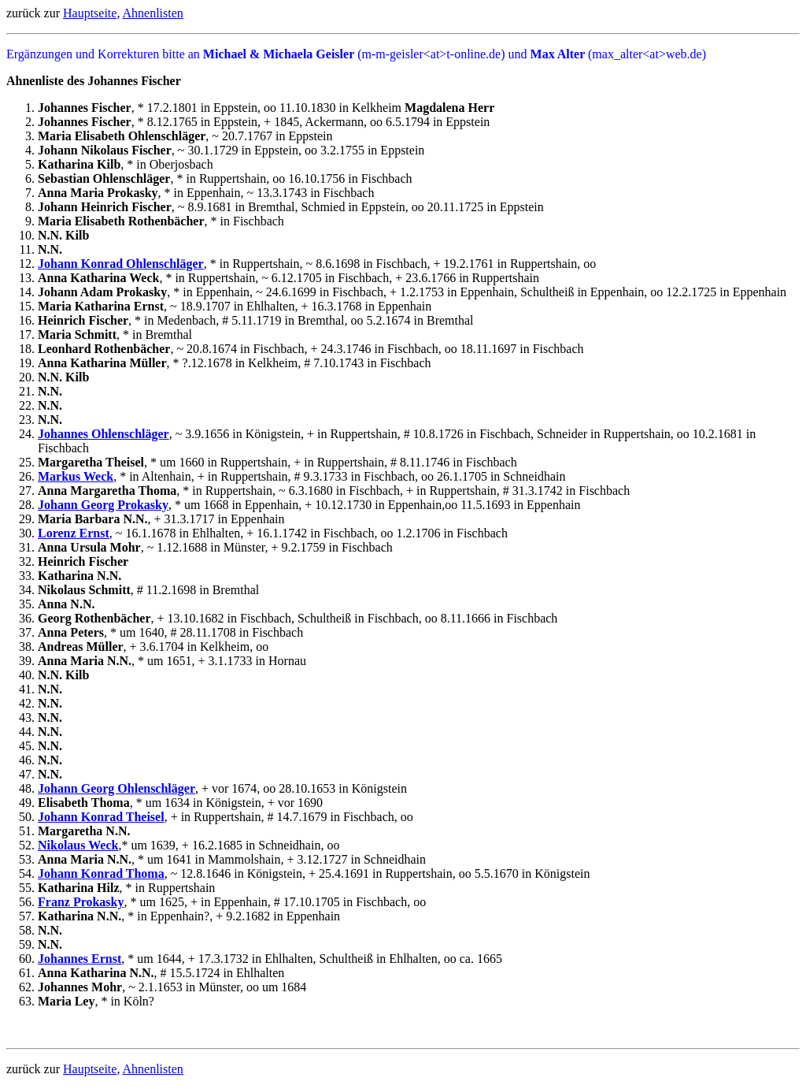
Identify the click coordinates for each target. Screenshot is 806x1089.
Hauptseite (89, 13)
